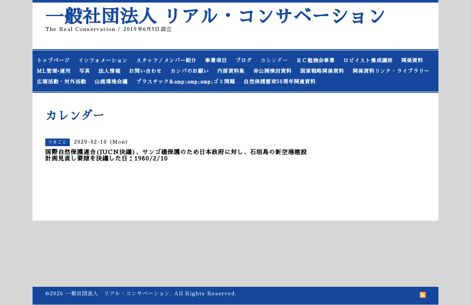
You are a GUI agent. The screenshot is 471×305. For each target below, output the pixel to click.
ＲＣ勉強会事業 (315, 60)
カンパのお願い (189, 71)
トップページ (53, 60)
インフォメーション (103, 60)
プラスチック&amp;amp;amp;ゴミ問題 (185, 81)
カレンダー (274, 60)
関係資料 (412, 60)
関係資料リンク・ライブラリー (391, 71)
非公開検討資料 (272, 71)
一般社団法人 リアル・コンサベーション (215, 17)
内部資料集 (231, 71)
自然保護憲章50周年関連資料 (280, 81)
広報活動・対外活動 (61, 81)
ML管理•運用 (54, 71)
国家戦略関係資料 (322, 71)
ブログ (244, 60)
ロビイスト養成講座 (368, 60)
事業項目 (216, 60)
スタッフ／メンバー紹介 (166, 60)
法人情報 (109, 71)
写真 (84, 71)
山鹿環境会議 (111, 81)
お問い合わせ (145, 71)
